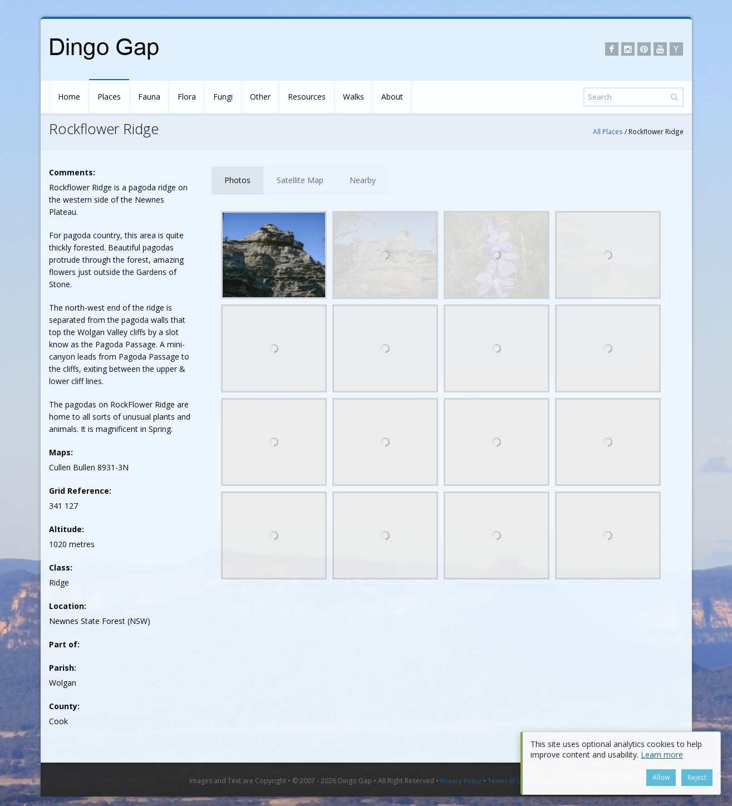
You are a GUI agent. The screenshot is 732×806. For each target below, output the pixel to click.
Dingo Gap (355, 780)
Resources (307, 96)
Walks (353, 96)
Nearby (363, 180)
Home (69, 96)
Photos (237, 180)
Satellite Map (300, 180)
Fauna (149, 96)
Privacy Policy (461, 780)
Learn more (662, 754)
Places (109, 96)
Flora (187, 96)
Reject (696, 777)
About (392, 96)
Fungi (223, 96)
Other (260, 96)
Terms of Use (508, 780)
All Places (608, 131)
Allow (661, 777)
